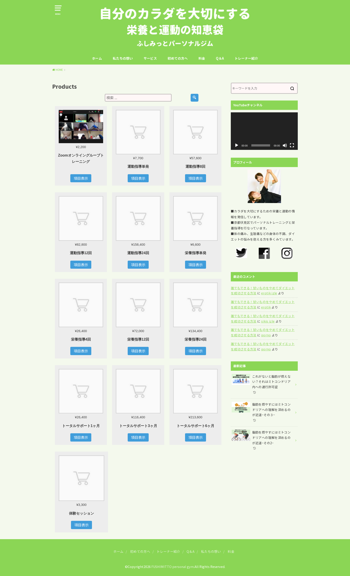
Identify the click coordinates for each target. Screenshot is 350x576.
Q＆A (220, 58)
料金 (201, 58)
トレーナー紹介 (246, 58)
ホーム (97, 58)
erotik (266, 307)
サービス (150, 58)
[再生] (236, 145)
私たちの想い (123, 58)
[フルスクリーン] (292, 145)
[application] (264, 131)
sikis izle (268, 321)
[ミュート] (285, 145)
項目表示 (81, 178)
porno (266, 335)
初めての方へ (178, 58)
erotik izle (269, 293)
